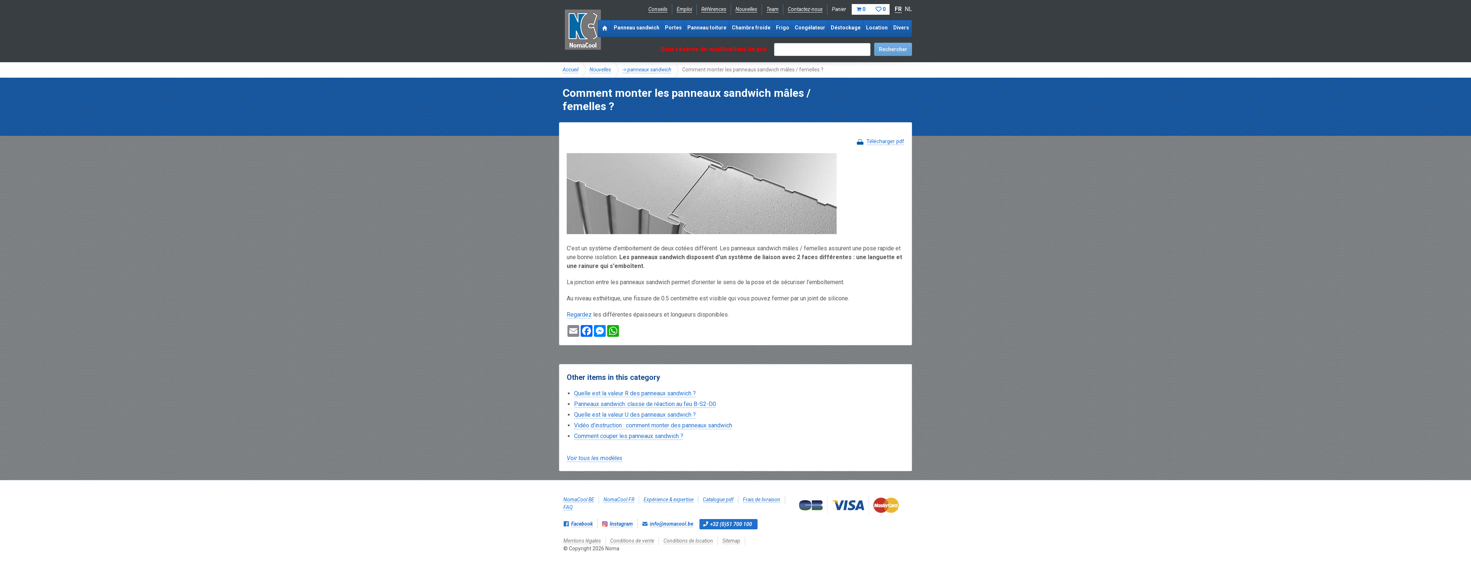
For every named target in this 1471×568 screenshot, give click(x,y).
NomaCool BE (578, 499)
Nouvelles (746, 9)
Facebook (582, 524)
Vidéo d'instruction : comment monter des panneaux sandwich (653, 425)
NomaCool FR (618, 499)
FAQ (568, 507)
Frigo (782, 28)
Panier (861, 9)
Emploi (684, 9)
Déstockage (846, 28)
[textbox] (822, 49)
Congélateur (810, 28)
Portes (673, 28)
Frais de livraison (761, 499)
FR (898, 9)
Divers (901, 28)
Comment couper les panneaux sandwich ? (628, 436)
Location (877, 28)
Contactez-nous (805, 9)
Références (713, 9)
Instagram (621, 524)
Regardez (579, 314)
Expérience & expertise (669, 499)
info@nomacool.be (671, 524)
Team (772, 9)
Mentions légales (582, 541)
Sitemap (731, 541)
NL (908, 9)
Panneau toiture (706, 28)
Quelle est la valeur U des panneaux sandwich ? (635, 414)
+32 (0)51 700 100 (731, 524)
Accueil (570, 70)
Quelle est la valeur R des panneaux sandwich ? (635, 393)
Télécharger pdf (885, 141)
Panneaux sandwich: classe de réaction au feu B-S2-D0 (645, 404)
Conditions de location (688, 541)
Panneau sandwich (636, 28)
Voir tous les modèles (594, 458)
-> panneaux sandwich (646, 70)
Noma (582, 29)
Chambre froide (751, 28)
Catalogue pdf (718, 499)
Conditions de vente (632, 541)
